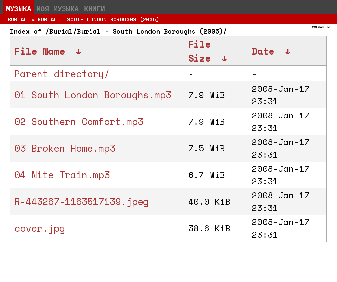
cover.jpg (39, 228)
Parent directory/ (62, 74)
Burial (17, 19)
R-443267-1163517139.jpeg (81, 201)
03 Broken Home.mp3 (64, 148)
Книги (94, 8)
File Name (39, 51)
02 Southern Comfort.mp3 (78, 121)
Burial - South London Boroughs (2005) (98, 19)
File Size (199, 51)
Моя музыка (58, 8)
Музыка (18, 8)
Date (263, 51)
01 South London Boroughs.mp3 (92, 95)
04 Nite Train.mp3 (62, 175)
